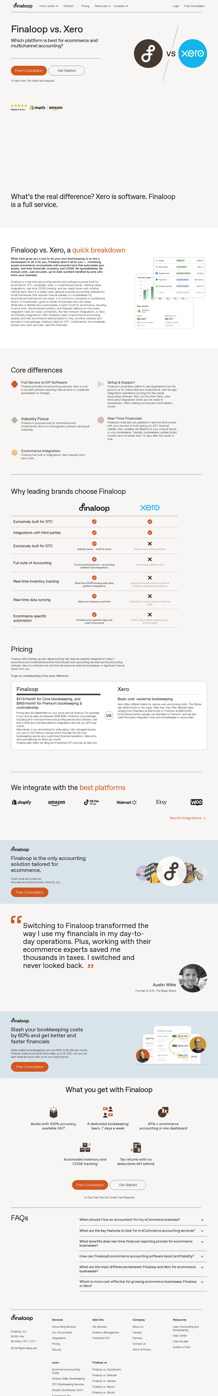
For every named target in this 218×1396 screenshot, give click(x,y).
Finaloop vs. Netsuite (104, 1375)
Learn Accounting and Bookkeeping (186, 1328)
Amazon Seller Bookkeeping (68, 1378)
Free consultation (29, 70)
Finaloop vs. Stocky (103, 1392)
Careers (137, 1332)
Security (56, 1349)
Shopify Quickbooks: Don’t (67, 1390)
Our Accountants (62, 1332)
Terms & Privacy (142, 1349)
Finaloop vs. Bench (103, 1386)
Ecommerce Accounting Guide (66, 1371)
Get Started (67, 70)
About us (138, 1326)
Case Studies (180, 1341)
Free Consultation (29, 892)
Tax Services (99, 1326)
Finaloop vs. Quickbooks (106, 1369)
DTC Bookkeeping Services (68, 1384)
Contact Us (139, 1343)
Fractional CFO (101, 1338)
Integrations (59, 1338)
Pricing (56, 1343)
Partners (137, 1338)
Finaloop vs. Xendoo (104, 1381)
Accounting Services (64, 1326)
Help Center (180, 1335)
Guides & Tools (181, 1347)
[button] (49, 6)
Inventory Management (105, 1332)
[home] (23, 6)
